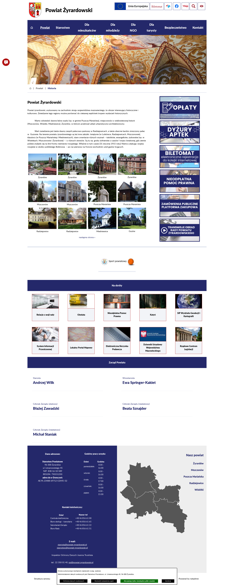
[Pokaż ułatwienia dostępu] (193, 6)
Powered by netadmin (189, 579)
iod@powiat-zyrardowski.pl (81, 563)
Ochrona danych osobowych (73, 581)
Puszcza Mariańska (194, 476)
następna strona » (87, 237)
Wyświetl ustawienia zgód (103, 581)
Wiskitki (199, 489)
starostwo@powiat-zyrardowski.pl (72, 548)
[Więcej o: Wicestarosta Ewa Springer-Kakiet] (157, 381)
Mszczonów (197, 470)
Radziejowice (196, 483)
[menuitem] (32, 27)
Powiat (39, 88)
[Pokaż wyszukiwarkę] (201, 6)
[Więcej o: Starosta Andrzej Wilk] (67, 381)
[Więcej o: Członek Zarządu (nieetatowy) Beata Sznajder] (157, 407)
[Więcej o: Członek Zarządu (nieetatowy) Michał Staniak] (67, 433)
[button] (42, 174)
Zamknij (168, 581)
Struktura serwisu (42, 579)
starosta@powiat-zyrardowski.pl (72, 545)
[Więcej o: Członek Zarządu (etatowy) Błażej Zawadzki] (67, 407)
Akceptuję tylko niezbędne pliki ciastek (139, 581)
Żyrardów (198, 463)
